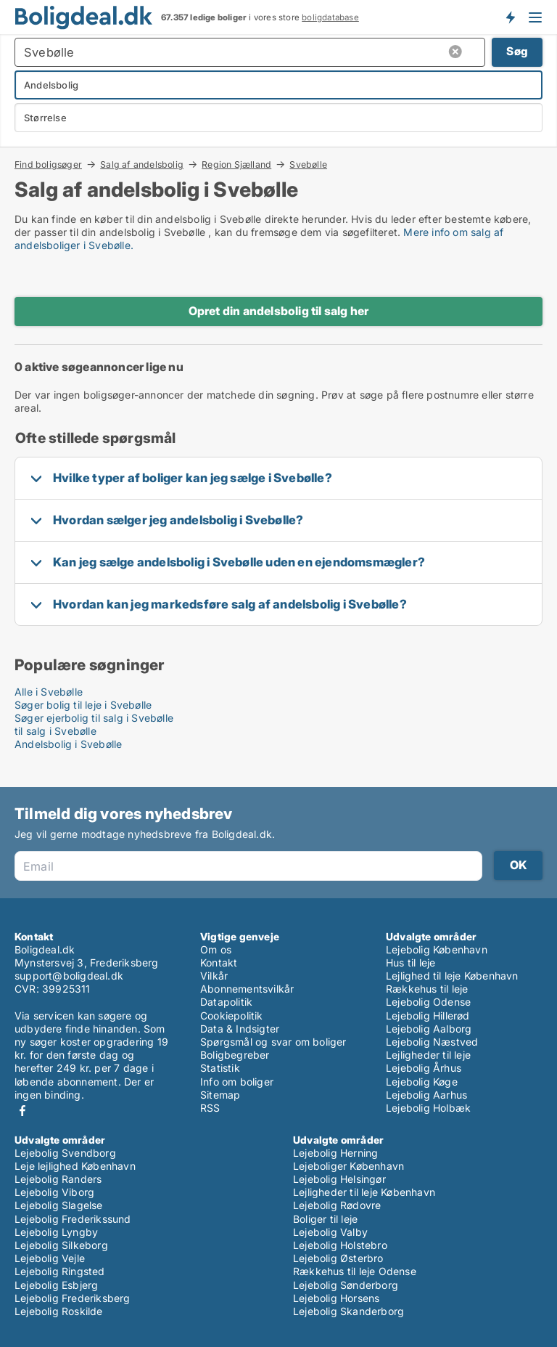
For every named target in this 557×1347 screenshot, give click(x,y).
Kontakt (218, 962)
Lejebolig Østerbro (338, 1258)
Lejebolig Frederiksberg (73, 1298)
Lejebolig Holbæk (428, 1108)
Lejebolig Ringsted (60, 1271)
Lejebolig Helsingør (339, 1179)
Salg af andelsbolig (141, 164)
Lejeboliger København (348, 1166)
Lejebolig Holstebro (340, 1245)
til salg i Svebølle (55, 731)
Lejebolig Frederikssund (73, 1219)
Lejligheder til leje (428, 1055)
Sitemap (220, 1094)
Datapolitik (226, 1002)
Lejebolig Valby (330, 1232)
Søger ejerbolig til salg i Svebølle (94, 718)
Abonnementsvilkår (247, 988)
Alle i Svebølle (49, 691)
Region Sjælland (236, 164)
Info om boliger (236, 1081)
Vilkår (214, 975)
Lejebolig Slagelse (59, 1205)
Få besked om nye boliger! (509, 17)
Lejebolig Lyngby (56, 1232)
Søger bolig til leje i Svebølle (83, 705)
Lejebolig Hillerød (428, 1015)
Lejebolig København (436, 949)
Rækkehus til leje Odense (354, 1271)
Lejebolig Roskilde (59, 1311)
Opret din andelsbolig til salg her (279, 311)
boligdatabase (330, 17)
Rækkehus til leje (427, 988)
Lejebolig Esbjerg (56, 1285)
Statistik (220, 1068)
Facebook (22, 1111)
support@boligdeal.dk (69, 975)
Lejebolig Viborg (54, 1192)
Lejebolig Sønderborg (345, 1285)
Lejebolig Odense (428, 1002)
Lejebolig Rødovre (337, 1205)
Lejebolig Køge (422, 1081)
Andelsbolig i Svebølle (68, 744)
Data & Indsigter (239, 1028)
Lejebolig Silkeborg (61, 1245)
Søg (517, 51)
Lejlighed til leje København (452, 975)
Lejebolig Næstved (432, 1041)
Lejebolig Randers (58, 1179)
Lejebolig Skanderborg (348, 1311)
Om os (215, 949)
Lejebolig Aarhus (426, 1094)
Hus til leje (410, 962)
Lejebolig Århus (423, 1068)
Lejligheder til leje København (364, 1192)
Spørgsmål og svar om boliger (273, 1041)
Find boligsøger (48, 164)
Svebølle (308, 164)
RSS (210, 1108)
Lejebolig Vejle (50, 1258)
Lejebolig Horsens (336, 1298)
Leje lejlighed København (75, 1166)
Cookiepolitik (231, 1015)
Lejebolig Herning (335, 1153)
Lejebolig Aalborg (428, 1028)
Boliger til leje (325, 1219)
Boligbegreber (235, 1055)
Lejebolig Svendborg (65, 1153)
